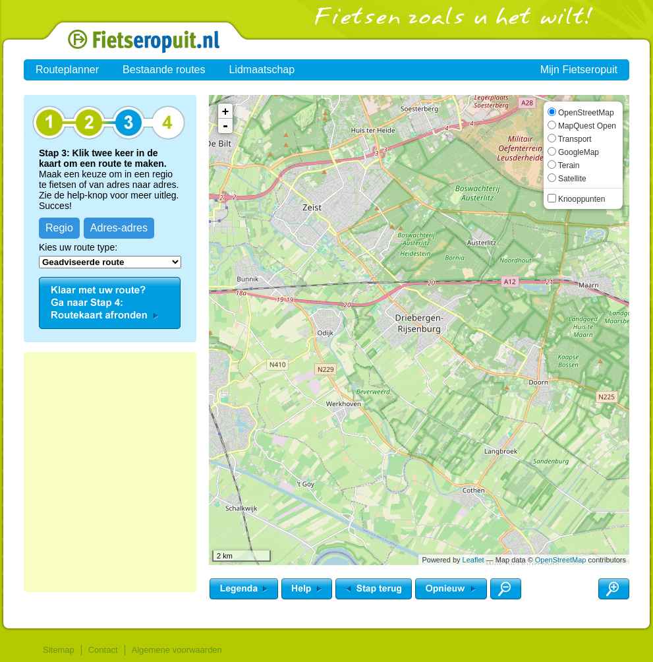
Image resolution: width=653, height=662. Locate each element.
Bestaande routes (164, 69)
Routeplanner (67, 69)
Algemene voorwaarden (177, 650)
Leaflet (473, 560)
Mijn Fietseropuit (578, 69)
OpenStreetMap (560, 560)
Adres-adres (119, 227)
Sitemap (58, 650)
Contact (103, 650)
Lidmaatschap (262, 69)
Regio (59, 227)
